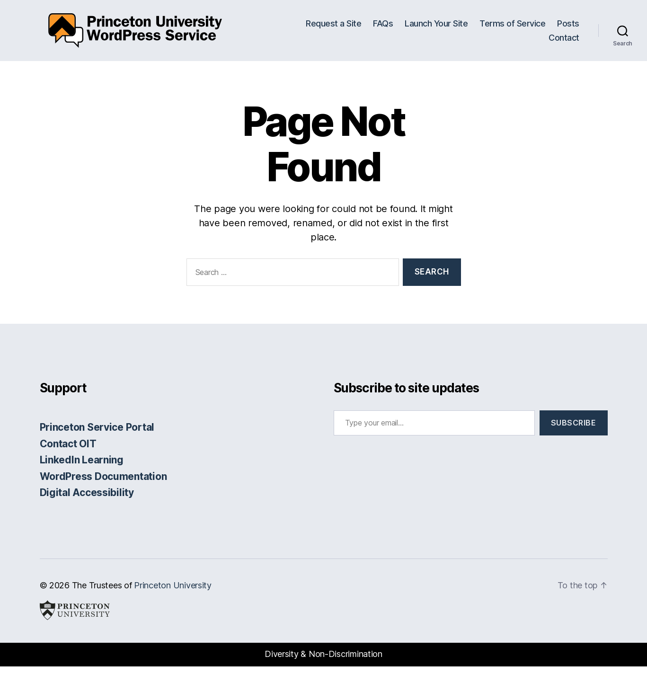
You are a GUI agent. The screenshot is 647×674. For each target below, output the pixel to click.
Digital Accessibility (87, 500)
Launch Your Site (436, 27)
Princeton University (173, 593)
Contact (564, 41)
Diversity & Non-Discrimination (323, 662)
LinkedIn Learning (82, 468)
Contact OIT (68, 451)
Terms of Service (512, 27)
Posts (568, 27)
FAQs (383, 27)
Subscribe (573, 430)
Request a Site (333, 27)
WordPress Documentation (103, 484)
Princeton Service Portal (97, 435)
